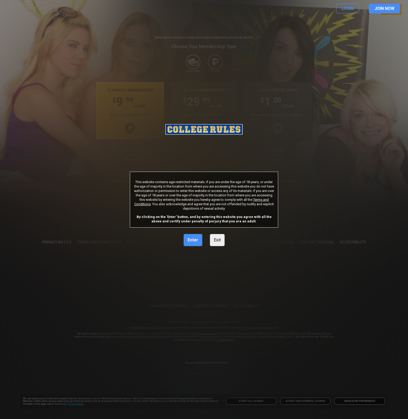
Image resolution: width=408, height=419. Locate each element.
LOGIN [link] (348, 8)
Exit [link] (217, 239)
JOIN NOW (384, 8)
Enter (193, 239)
